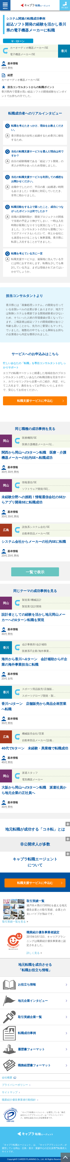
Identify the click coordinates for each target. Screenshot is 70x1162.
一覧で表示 (35, 572)
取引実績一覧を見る (14, 921)
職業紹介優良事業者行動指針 (20, 1099)
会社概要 (7, 1077)
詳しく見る (33, 952)
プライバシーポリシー (16, 1084)
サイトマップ (11, 1092)
